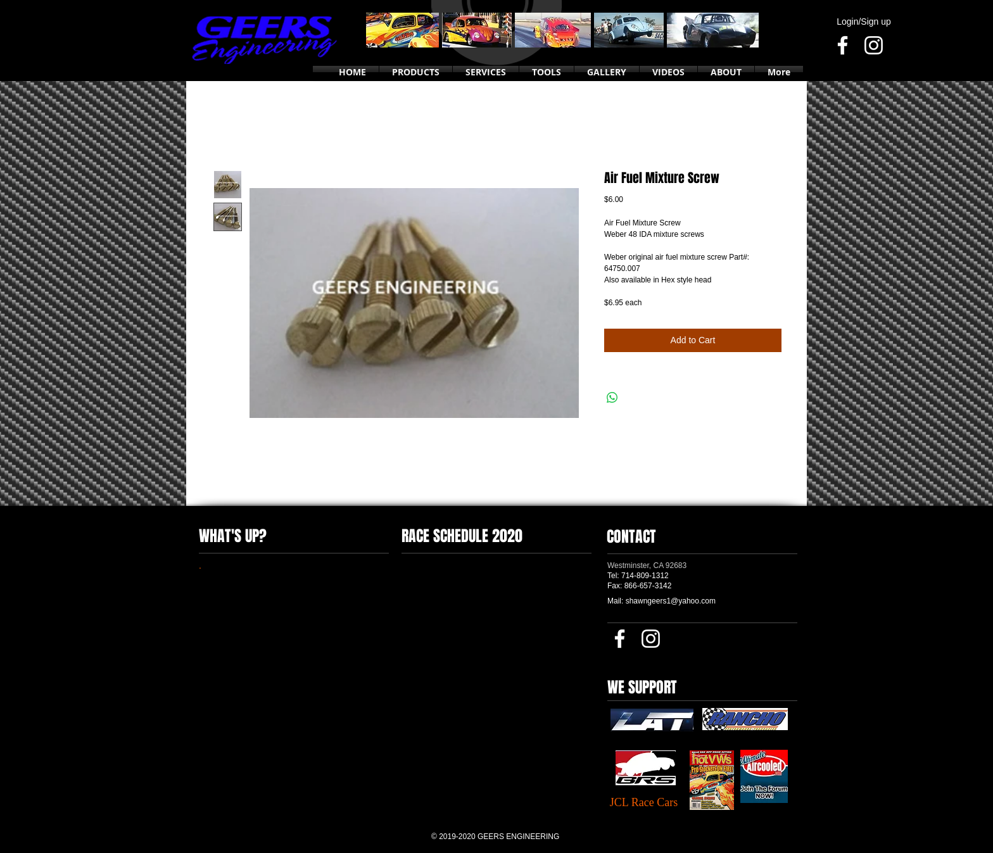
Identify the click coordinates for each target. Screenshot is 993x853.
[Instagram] (873, 45)
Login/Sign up (864, 21)
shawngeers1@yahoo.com (671, 601)
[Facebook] (842, 45)
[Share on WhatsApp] (612, 397)
